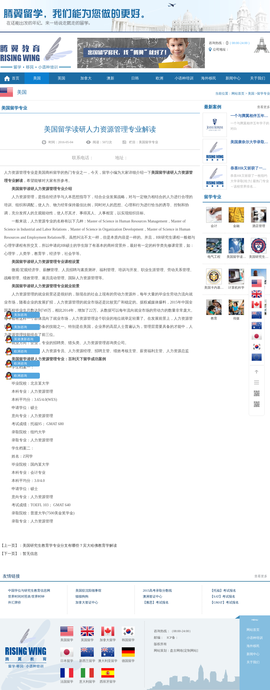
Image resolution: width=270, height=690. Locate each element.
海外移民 (208, 78)
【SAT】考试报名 (222, 596)
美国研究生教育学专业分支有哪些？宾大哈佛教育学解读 (70, 546)
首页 (15, 78)
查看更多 (263, 107)
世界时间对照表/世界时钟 (26, 596)
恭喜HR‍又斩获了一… (248, 168)
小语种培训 (184, 78)
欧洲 (159, 78)
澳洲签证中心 (152, 596)
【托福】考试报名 (223, 590)
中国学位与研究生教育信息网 (29, 590)
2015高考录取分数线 (157, 590)
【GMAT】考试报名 (224, 602)
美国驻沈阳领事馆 (88, 590)
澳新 (110, 78)
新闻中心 (233, 78)
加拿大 (86, 78)
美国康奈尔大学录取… (249, 142)
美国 (37, 78)
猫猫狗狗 (81, 596)
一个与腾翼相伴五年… (249, 116)
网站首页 (237, 93)
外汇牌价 (14, 602)
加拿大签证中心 (86, 602)
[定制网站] (190, 650)
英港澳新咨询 (20, 339)
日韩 (135, 78)
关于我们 (257, 78)
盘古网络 (176, 650)
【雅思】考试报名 (156, 602)
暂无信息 (30, 554)
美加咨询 (17, 315)
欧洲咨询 (17, 351)
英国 (61, 78)
